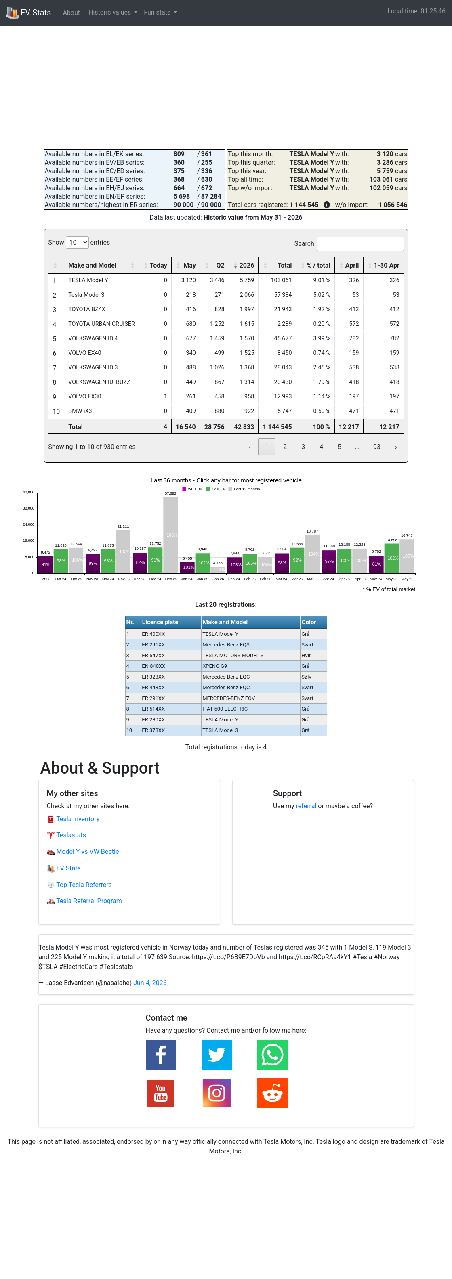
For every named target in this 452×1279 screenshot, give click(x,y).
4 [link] (321, 447)
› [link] (396, 447)
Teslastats (66, 835)
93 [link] (377, 447)
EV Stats (64, 868)
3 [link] (303, 447)
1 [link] (267, 447)
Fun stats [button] (158, 12)
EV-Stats (28, 13)
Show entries (79, 242)
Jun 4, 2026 (150, 983)
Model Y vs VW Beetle (83, 851)
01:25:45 (433, 11)
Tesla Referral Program (84, 901)
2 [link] (285, 447)
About (71, 13)
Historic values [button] (110, 12)
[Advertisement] (226, 86)
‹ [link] (249, 447)
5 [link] (339, 447)
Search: (305, 243)
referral (306, 806)
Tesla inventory (73, 819)
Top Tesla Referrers (79, 885)
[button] (55, 265)
